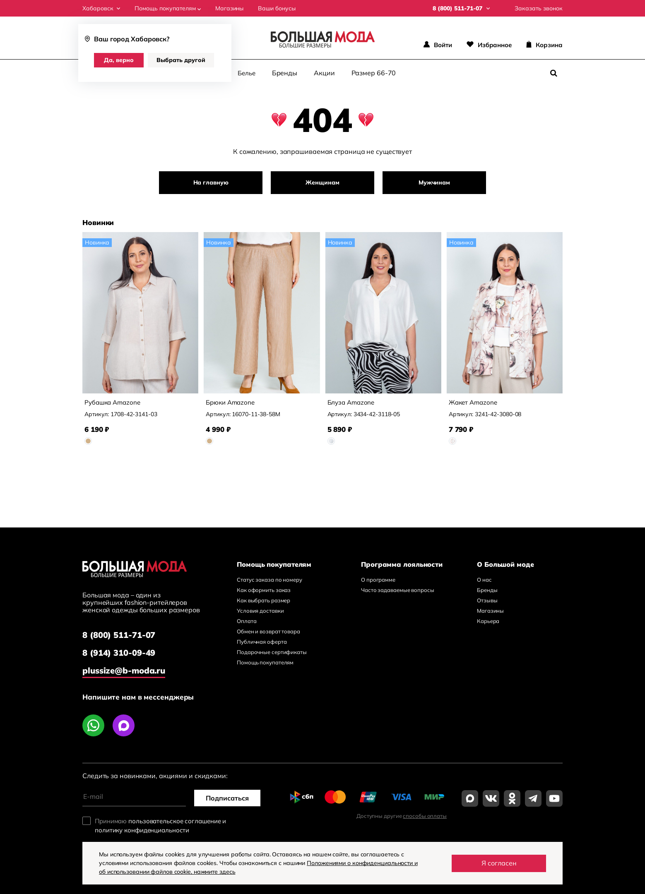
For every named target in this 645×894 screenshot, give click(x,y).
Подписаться (227, 798)
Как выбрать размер (263, 600)
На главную (211, 182)
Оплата (246, 621)
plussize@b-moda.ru (123, 670)
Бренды (284, 73)
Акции (324, 73)
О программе (378, 579)
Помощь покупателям (168, 8)
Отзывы (487, 600)
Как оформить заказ (264, 590)
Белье (246, 73)
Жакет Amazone (473, 402)
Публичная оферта (261, 641)
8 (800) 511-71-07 (118, 635)
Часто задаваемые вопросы (397, 590)
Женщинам (322, 182)
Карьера (488, 621)
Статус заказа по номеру (269, 579)
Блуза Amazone (351, 402)
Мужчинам (434, 182)
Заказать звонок (539, 8)
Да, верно (119, 60)
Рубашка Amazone (112, 402)
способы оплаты (425, 816)
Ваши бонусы (277, 8)
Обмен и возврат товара (268, 631)
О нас (484, 579)
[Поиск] (553, 73)
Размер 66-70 (373, 73)
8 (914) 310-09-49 (118, 652)
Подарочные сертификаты (272, 652)
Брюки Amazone (230, 402)
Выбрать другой (180, 60)
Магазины (229, 8)
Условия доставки (260, 610)
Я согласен (499, 863)
